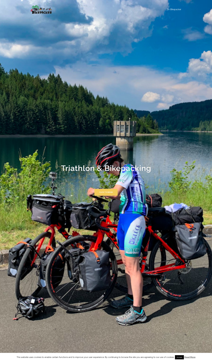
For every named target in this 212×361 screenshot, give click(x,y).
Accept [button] (179, 357)
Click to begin (106, 192)
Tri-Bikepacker (174, 9)
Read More (190, 357)
